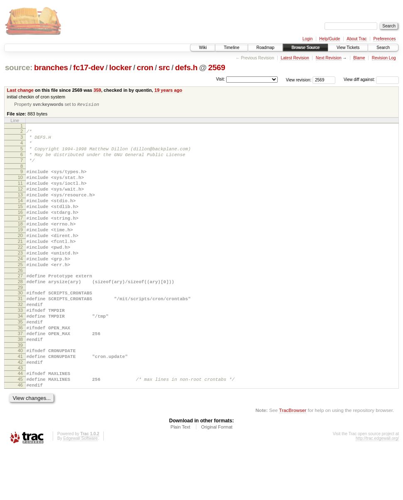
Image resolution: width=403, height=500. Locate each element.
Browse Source (305, 47)
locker (120, 67)
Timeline (231, 47)
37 (20, 374)
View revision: (299, 79)
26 (20, 299)
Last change (20, 90)
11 (20, 193)
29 (20, 319)
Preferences (385, 39)
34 (20, 352)
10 (20, 186)
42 (20, 407)
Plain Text (181, 477)
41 (20, 400)
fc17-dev (88, 67)
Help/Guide (329, 39)
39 (20, 388)
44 (20, 420)
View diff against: (371, 79)
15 (20, 222)
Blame (359, 58)
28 (20, 312)
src (164, 67)
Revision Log (384, 58)
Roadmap (265, 47)
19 (20, 250)
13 (20, 208)
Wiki (203, 47)
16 (20, 229)
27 (20, 305)
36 (20, 367)
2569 (216, 67)
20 (20, 257)
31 (20, 331)
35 (20, 360)
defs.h (186, 67)
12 (20, 201)
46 (20, 434)
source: (18, 67)
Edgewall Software (80, 489)
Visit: (220, 79)
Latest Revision (295, 58)
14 (20, 215)
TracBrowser (292, 460)
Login (308, 39)
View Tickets (348, 47)
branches (51, 67)
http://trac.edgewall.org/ (377, 489)
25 (20, 292)
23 (20, 278)
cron (145, 67)
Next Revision (329, 58)
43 (20, 414)
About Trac (356, 39)
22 (20, 271)
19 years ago (168, 90)
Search (383, 47)
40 (20, 393)
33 (20, 345)
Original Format (216, 477)
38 (20, 381)
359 (97, 90)
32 (20, 338)
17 (20, 236)
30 (20, 324)
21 (20, 264)
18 (20, 243)
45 (20, 427)
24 (20, 285)
